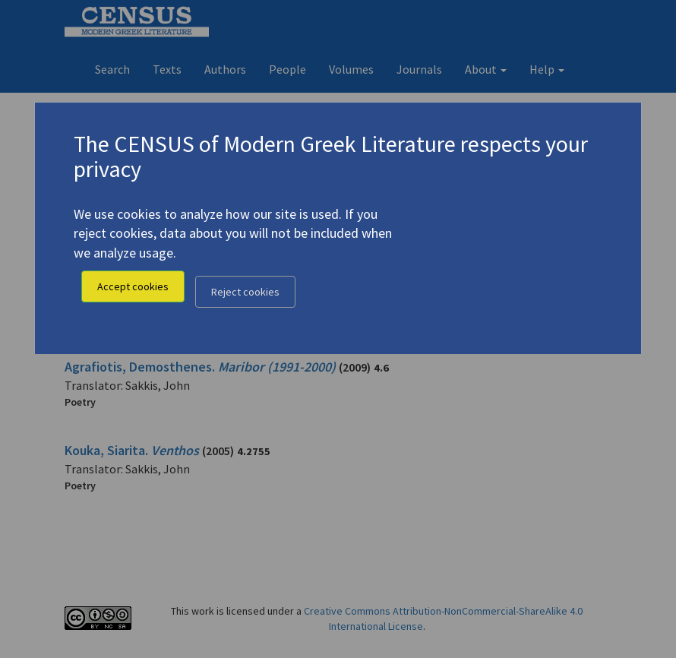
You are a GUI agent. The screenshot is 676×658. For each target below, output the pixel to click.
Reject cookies (245, 292)
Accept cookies (133, 286)
